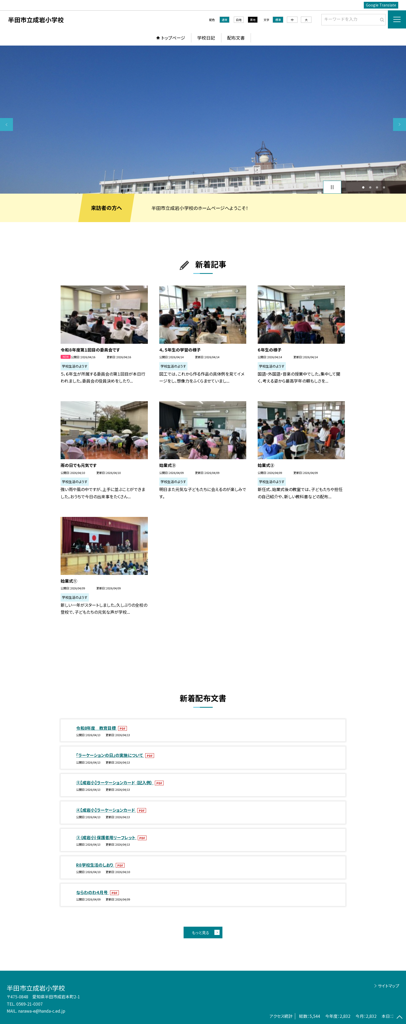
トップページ (173, 37)
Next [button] (399, 124)
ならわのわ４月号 (92, 892)
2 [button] (370, 187)
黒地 (253, 20)
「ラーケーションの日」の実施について (110, 755)
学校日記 (206, 37)
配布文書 (236, 37)
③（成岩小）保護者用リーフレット (106, 837)
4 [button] (384, 187)
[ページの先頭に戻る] (399, 1017)
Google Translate (381, 5)
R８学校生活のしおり (95, 865)
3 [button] (377, 187)
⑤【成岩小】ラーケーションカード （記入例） (115, 782)
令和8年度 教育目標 (96, 728)
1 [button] (363, 187)
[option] (203, 120)
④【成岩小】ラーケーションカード (106, 810)
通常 (224, 20)
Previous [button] (6, 124)
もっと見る (200, 932)
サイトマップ (388, 986)
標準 (278, 20)
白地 (239, 20)
